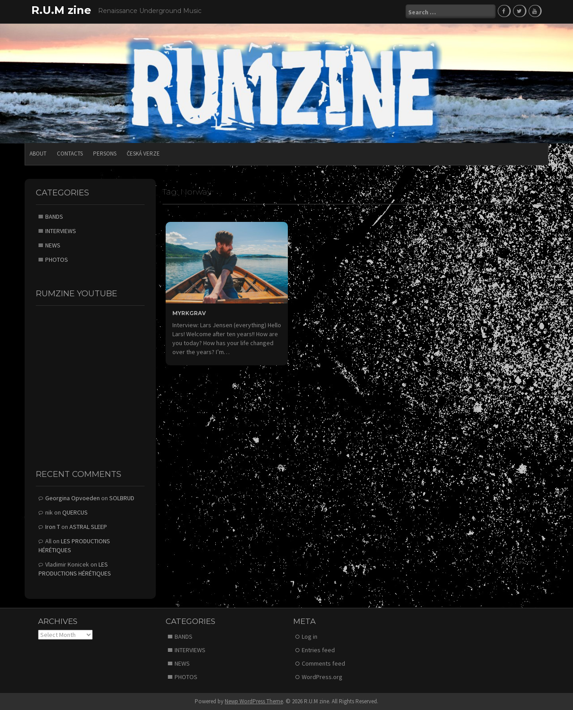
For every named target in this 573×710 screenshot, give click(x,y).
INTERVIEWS (60, 230)
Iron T (52, 526)
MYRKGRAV (189, 312)
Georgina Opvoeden (72, 498)
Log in (309, 636)
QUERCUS (75, 512)
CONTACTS (70, 153)
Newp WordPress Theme (254, 701)
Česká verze (143, 153)
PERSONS (104, 153)
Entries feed (318, 649)
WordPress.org (322, 676)
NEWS (52, 245)
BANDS (54, 216)
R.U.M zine (61, 10)
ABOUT (38, 153)
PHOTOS (56, 259)
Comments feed (323, 663)
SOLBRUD (121, 498)
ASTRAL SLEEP (88, 526)
